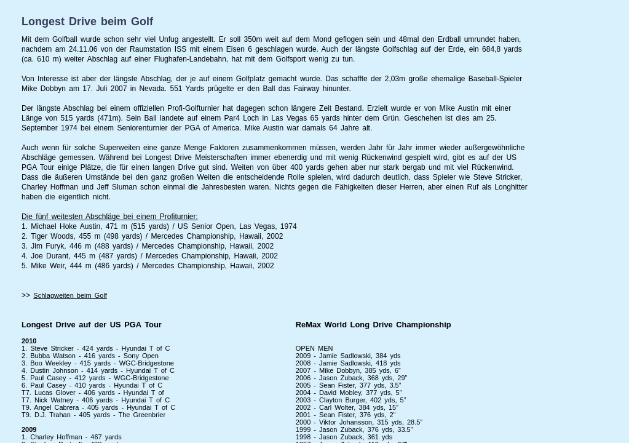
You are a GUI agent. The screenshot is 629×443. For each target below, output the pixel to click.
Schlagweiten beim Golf (70, 295)
